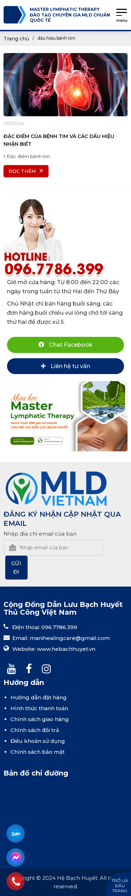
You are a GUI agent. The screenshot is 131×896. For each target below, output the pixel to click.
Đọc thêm (26, 171)
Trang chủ (16, 38)
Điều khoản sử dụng (37, 741)
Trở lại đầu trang (119, 885)
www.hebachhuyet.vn (66, 649)
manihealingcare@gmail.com (70, 638)
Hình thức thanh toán (39, 708)
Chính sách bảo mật (37, 751)
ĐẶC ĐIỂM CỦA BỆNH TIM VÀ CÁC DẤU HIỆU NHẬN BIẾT (58, 140)
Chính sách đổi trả (34, 730)
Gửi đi (16, 567)
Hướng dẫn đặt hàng (38, 697)
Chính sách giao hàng (39, 719)
